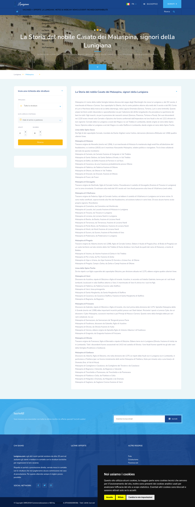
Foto (130, 456)
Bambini (36, 127)
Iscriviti (173, 419)
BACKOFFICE (152, 4)
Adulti (20, 127)
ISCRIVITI (172, 4)
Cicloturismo (133, 459)
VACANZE (29, 11)
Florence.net (133, 463)
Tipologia (21, 100)
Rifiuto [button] (121, 497)
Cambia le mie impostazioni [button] (140, 497)
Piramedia (59, 503)
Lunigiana (17, 74)
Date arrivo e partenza (27, 114)
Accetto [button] (109, 497)
